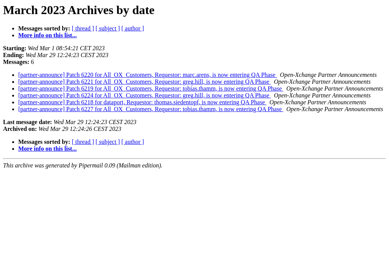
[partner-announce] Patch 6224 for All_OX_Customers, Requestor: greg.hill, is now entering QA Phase (144, 95)
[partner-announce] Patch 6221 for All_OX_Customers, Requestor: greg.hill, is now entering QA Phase (144, 81)
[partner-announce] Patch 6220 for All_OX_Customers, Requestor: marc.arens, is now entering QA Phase (147, 75)
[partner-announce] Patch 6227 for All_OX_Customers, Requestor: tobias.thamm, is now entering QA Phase (150, 109)
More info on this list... (47, 35)
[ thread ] (83, 28)
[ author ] (133, 28)
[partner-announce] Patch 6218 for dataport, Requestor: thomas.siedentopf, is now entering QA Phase (142, 102)
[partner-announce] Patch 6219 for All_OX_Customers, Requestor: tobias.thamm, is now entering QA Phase (150, 88)
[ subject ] (108, 28)
